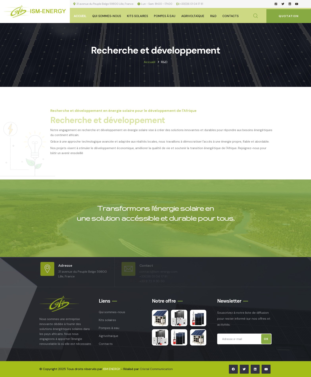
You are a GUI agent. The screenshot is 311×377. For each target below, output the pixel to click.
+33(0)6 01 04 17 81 (191, 4)
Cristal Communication (156, 369)
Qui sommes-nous (106, 16)
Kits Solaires (137, 16)
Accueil (80, 16)
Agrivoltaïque (192, 16)
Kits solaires (107, 320)
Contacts (230, 16)
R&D (213, 16)
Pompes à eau (164, 16)
